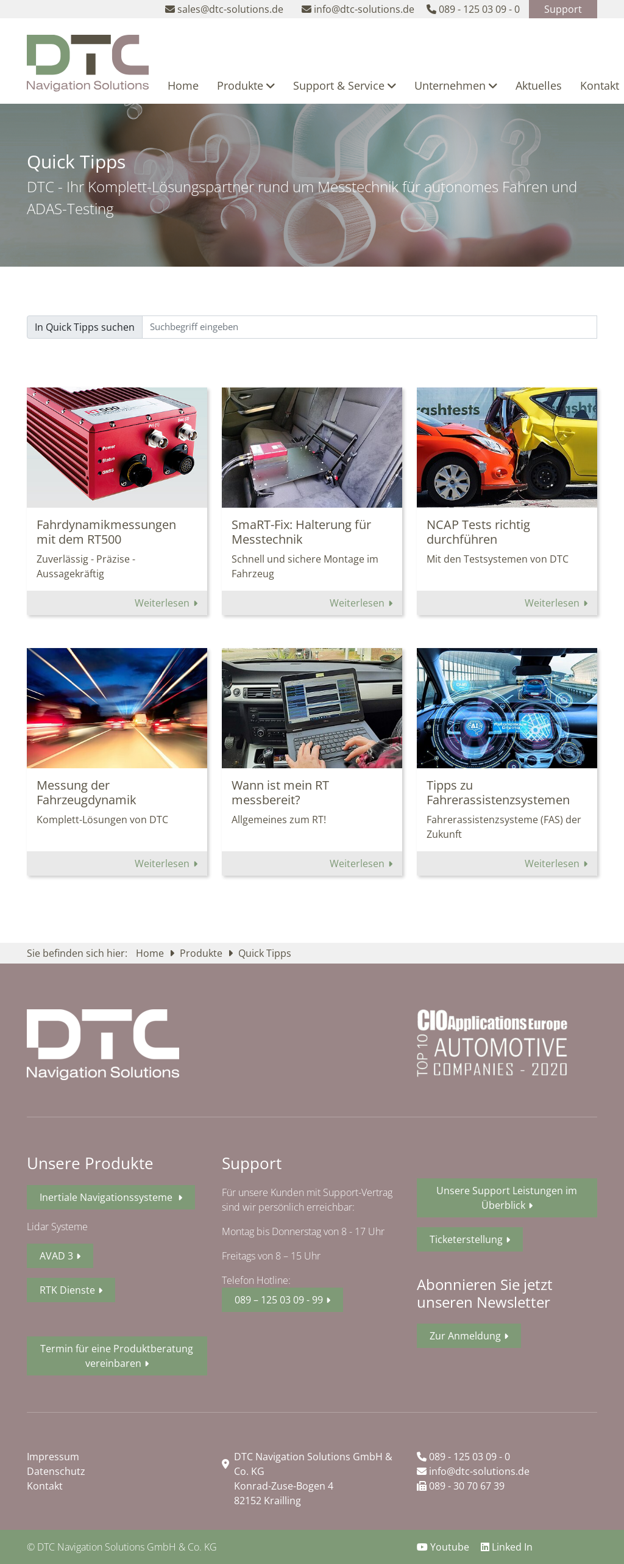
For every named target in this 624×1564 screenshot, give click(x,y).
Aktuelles (539, 85)
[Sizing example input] (369, 327)
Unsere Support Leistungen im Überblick (506, 1198)
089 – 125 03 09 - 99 (279, 1299)
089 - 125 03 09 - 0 (463, 1456)
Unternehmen (455, 85)
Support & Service (344, 85)
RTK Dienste (67, 1290)
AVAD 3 (56, 1256)
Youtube (444, 1547)
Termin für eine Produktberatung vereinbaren (116, 1356)
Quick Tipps (264, 953)
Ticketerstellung (466, 1239)
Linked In (507, 1547)
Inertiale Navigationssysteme (107, 1197)
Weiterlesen (163, 603)
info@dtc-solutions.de (473, 1471)
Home (183, 85)
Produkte (246, 85)
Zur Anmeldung (465, 1335)
